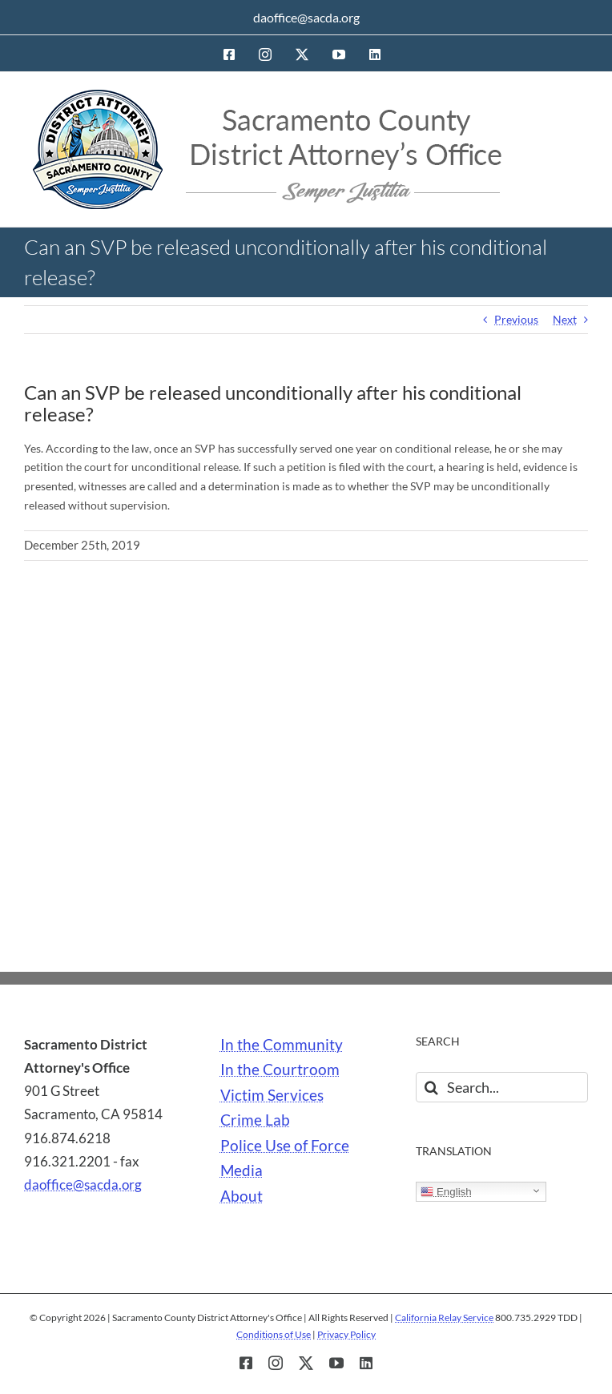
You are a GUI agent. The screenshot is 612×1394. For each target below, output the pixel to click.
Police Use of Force (284, 1145)
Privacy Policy (346, 1334)
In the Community (281, 1045)
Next (565, 319)
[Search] (431, 1087)
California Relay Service (444, 1317)
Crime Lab (255, 1120)
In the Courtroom (280, 1069)
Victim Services (272, 1095)
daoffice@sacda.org (306, 17)
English (446, 1192)
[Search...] (502, 1087)
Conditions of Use (273, 1334)
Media (241, 1170)
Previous (516, 319)
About (241, 1196)
